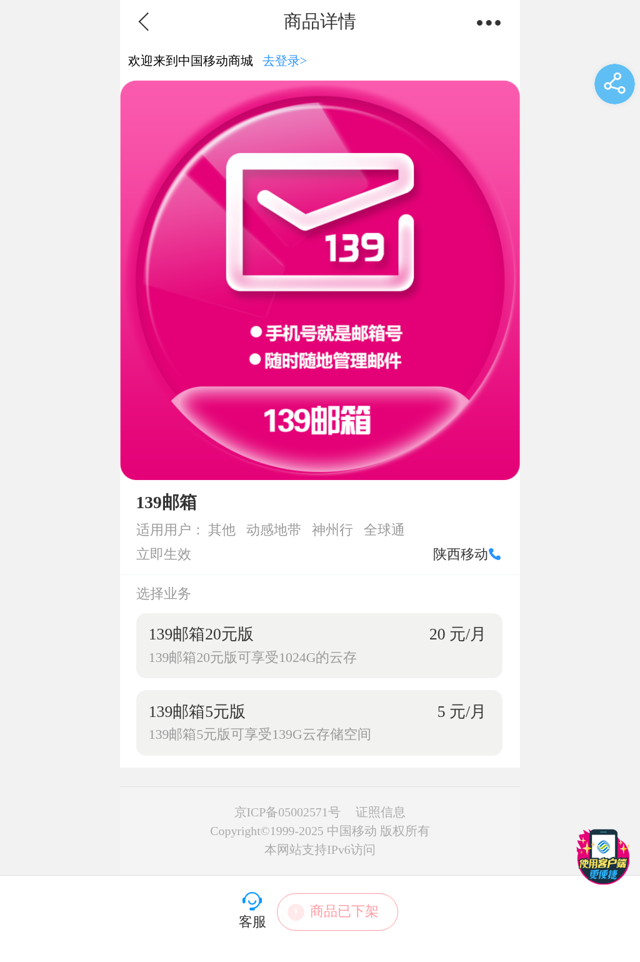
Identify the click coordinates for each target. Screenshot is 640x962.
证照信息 (381, 812)
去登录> (285, 61)
